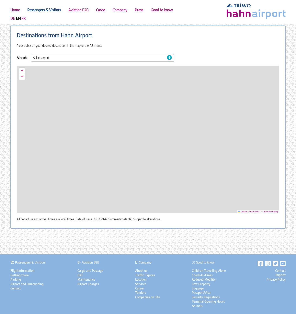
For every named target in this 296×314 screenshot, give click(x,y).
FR (23, 18)
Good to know (162, 9)
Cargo (100, 9)
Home (15, 9)
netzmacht (254, 211)
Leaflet (242, 211)
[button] (148, 135)
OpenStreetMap (270, 211)
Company (120, 9)
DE (12, 18)
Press (139, 9)
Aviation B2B (78, 9)
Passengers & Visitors (44, 9)
